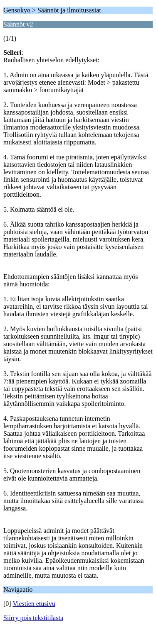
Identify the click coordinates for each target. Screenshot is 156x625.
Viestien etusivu (33, 603)
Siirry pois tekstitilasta (33, 617)
